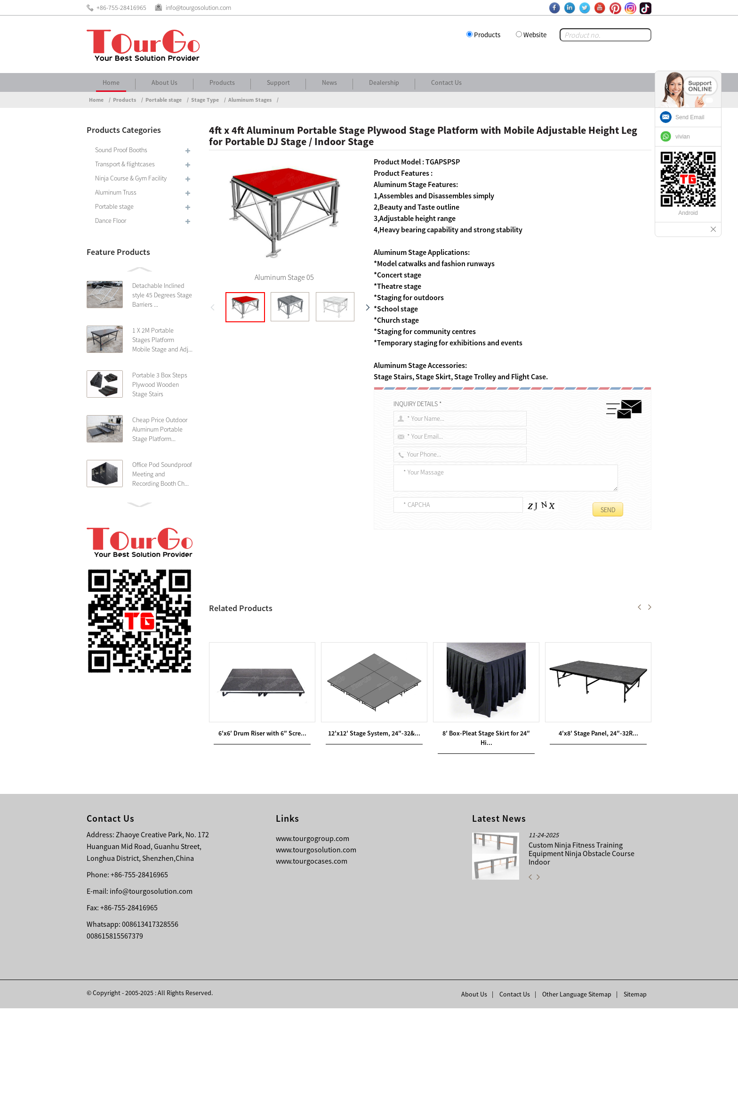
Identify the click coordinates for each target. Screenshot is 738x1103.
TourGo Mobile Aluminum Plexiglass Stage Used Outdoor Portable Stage (328, 663)
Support (278, 82)
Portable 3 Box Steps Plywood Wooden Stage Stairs (159, 384)
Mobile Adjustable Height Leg (491, 599)
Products (487, 34)
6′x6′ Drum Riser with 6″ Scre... (262, 828)
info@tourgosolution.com (151, 985)
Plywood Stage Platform (379, 599)
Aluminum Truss (115, 192)
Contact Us (446, 82)
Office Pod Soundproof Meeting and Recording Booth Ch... (162, 474)
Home (111, 82)
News (329, 82)
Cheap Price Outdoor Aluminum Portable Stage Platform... (159, 429)
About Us (164, 82)
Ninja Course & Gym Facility (131, 178)
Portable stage (163, 99)
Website (534, 34)
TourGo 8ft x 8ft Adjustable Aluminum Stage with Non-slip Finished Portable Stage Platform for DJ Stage (379, 651)
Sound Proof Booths (121, 150)
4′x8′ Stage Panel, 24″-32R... (598, 828)
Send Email (689, 117)
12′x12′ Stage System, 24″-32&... (374, 828)
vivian (682, 136)
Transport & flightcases (125, 164)
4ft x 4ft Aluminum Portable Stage (277, 599)
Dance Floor (110, 220)
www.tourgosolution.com (316, 944)
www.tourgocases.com (311, 955)
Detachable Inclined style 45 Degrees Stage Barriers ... (162, 295)
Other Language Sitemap (576, 1089)
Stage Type (205, 99)
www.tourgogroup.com (312, 933)
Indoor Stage (241, 610)
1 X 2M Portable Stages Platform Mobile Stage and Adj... (162, 339)
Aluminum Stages (250, 99)
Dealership (384, 82)
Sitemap (635, 1089)
